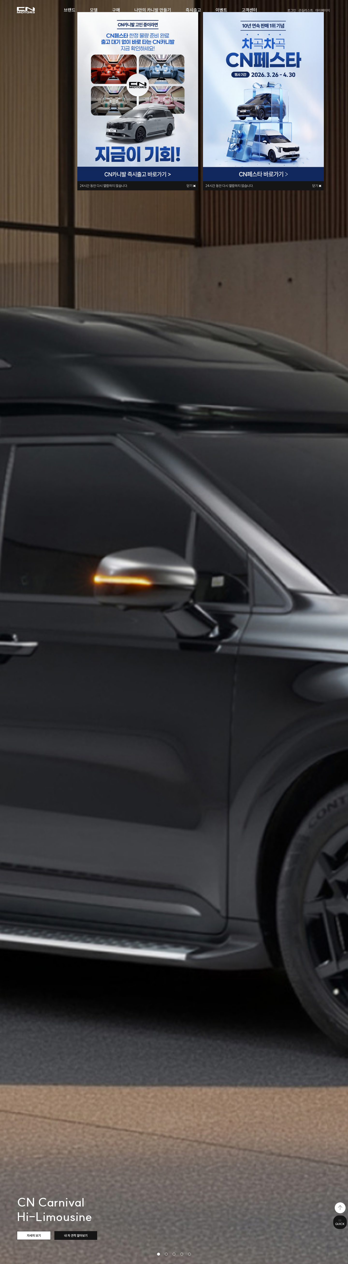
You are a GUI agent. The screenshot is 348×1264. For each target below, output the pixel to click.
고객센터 (249, 10)
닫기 (316, 186)
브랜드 (69, 10)
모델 (94, 10)
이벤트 (221, 10)
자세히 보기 (34, 1235)
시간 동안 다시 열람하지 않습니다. (229, 186)
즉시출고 (193, 10)
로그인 (291, 10)
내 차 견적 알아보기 (75, 1235)
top (340, 1207)
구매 (116, 10)
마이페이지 (322, 10)
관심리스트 (305, 10)
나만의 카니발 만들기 (152, 10)
